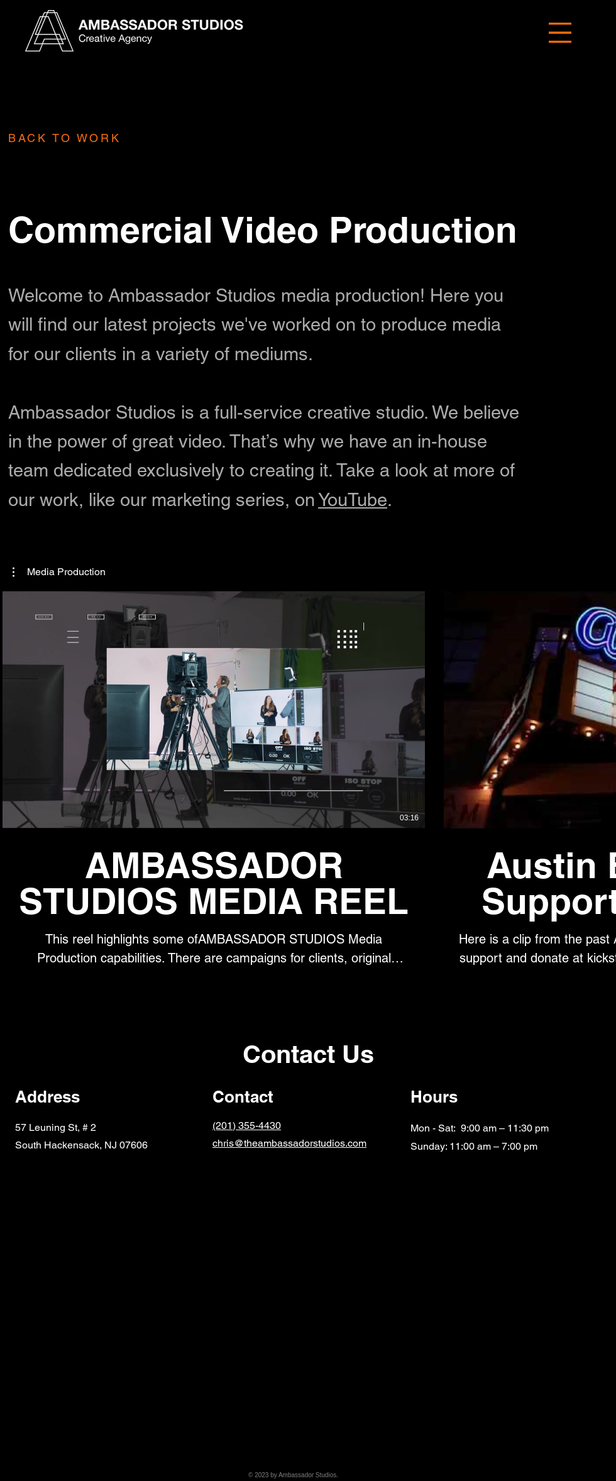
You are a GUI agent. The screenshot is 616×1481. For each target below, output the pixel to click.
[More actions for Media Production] (59, 572)
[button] (560, 33)
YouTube (352, 499)
